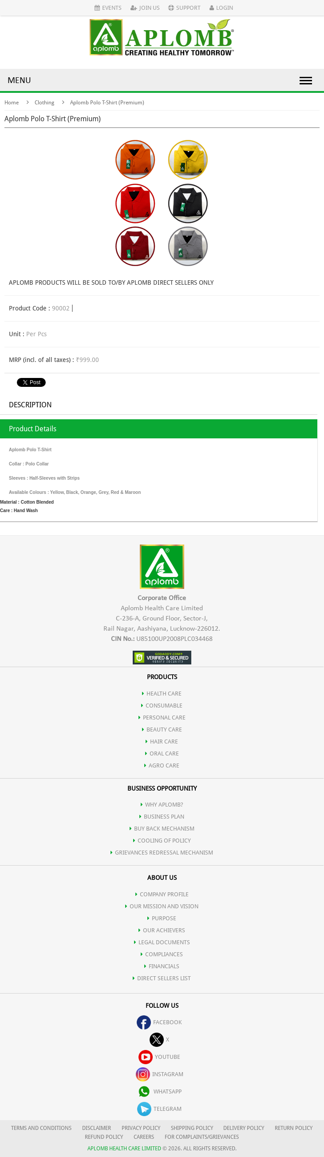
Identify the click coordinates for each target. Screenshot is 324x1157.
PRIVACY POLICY (141, 1128)
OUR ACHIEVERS (161, 930)
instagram (159, 1074)
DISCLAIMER (96, 1128)
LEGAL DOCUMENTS (162, 942)
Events (108, 7)
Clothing (44, 102)
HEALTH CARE (162, 693)
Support (184, 7)
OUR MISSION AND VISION (161, 906)
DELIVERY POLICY (243, 1128)
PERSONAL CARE (162, 717)
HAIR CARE (162, 741)
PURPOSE (161, 918)
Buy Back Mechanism (162, 828)
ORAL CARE (162, 753)
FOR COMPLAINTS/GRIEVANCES (202, 1137)
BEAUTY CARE (162, 729)
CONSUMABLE (161, 705)
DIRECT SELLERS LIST (162, 978)
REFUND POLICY (104, 1137)
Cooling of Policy (162, 840)
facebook (159, 1022)
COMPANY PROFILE (162, 894)
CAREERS (144, 1137)
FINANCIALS (161, 966)
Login (221, 7)
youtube (159, 1057)
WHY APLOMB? (162, 804)
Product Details (32, 429)
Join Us (145, 7)
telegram (159, 1108)
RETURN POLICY (293, 1128)
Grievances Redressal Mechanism (162, 852)
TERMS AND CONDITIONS (41, 1128)
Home (11, 102)
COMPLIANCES (162, 954)
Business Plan (161, 816)
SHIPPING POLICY (192, 1128)
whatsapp (159, 1091)
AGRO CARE (161, 765)
